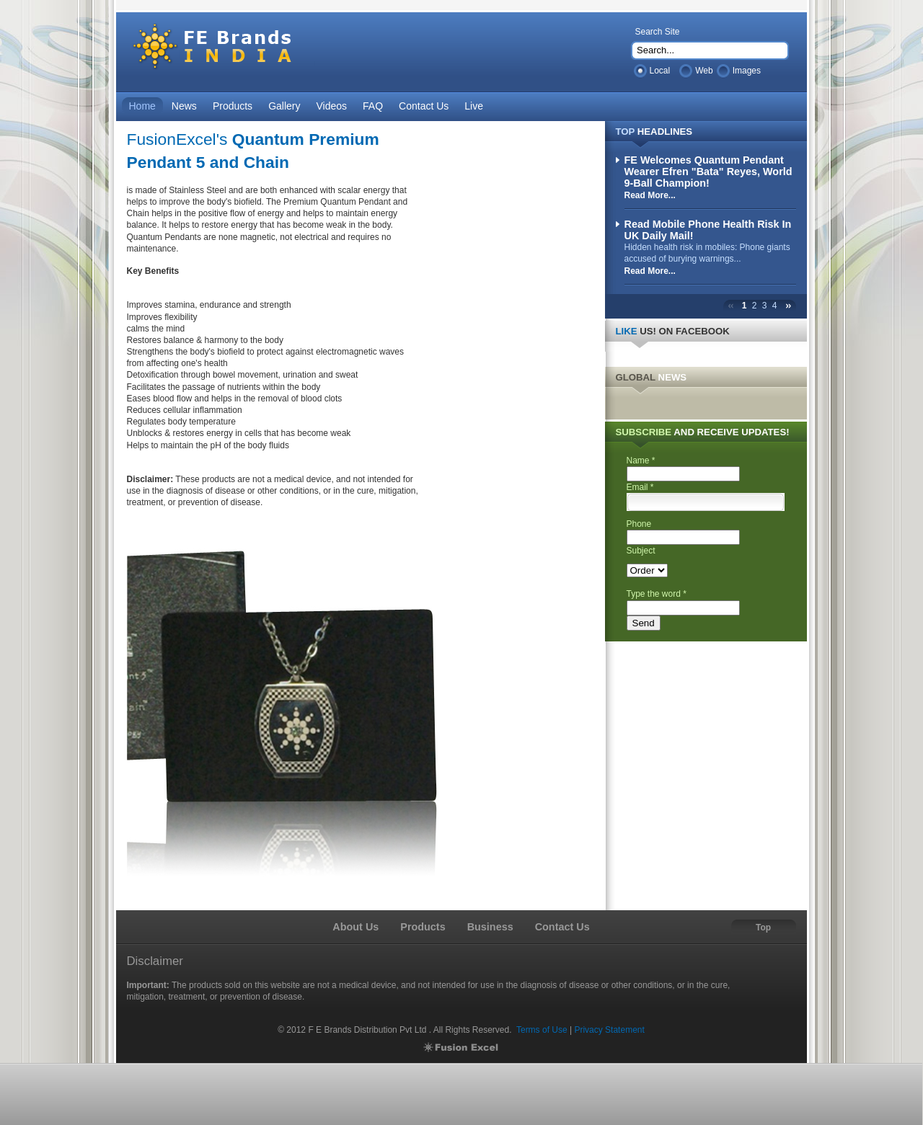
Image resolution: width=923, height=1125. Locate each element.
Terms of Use (542, 1030)
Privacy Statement (609, 1030)
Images (747, 71)
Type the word (656, 594)
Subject (641, 551)
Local (660, 71)
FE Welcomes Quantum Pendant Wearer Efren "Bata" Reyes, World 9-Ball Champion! (708, 171)
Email (640, 487)
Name (641, 460)
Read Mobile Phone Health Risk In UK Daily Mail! (708, 229)
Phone (639, 524)
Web (703, 71)
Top (763, 927)
